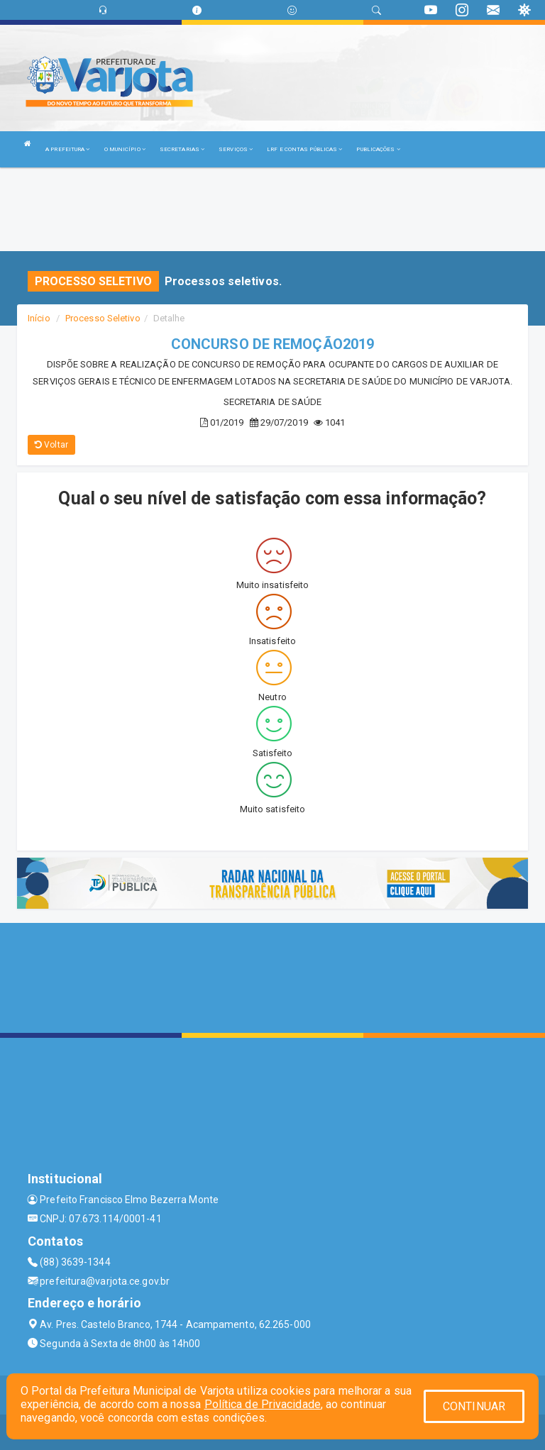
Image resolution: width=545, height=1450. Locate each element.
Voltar (51, 445)
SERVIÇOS (236, 149)
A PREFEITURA (67, 149)
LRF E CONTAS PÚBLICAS (304, 149)
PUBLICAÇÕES (378, 149)
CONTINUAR (474, 1406)
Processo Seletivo (103, 318)
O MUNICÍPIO (124, 149)
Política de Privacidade (262, 1404)
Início (39, 318)
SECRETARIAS (182, 149)
